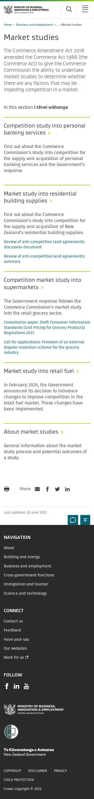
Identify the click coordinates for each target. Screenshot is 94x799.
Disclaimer (37, 771)
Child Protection (19, 780)
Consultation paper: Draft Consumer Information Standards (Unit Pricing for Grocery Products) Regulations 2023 (47, 327)
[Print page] (6, 489)
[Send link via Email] (37, 489)
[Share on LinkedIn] (67, 489)
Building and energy (22, 557)
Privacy (60, 771)
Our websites (15, 648)
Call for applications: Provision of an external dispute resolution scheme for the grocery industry (44, 347)
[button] (85, 520)
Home (8, 24)
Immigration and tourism (26, 584)
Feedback (12, 630)
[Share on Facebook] (47, 489)
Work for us (14, 657)
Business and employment (34, 24)
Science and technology (25, 593)
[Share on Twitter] (57, 489)
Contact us (13, 621)
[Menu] (85, 9)
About (9, 548)
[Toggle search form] (68, 9)
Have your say (16, 639)
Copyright (12, 771)
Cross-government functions (29, 575)
